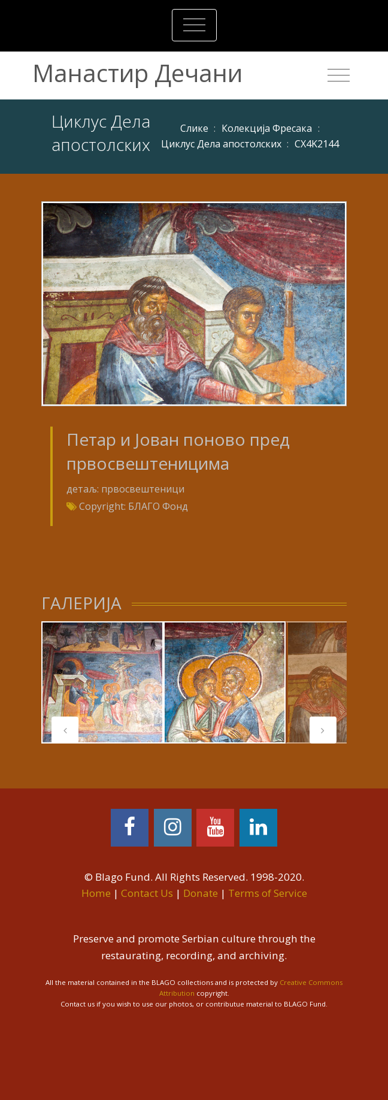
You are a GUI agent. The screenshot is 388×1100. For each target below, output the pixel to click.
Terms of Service (267, 893)
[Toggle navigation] (194, 25)
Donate (200, 893)
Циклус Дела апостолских (221, 143)
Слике (194, 128)
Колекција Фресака (267, 128)
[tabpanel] (102, 682)
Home (96, 893)
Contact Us (147, 893)
